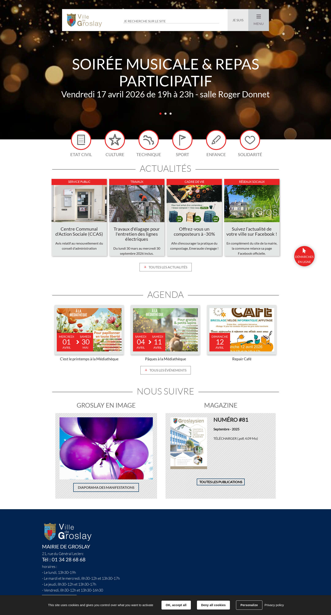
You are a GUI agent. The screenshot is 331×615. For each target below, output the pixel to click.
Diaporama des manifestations (106, 488)
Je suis (237, 20)
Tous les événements (167, 371)
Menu (259, 24)
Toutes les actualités (168, 268)
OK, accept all (176, 605)
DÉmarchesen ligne (304, 259)
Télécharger (235, 439)
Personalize (249, 605)
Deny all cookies (213, 605)
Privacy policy (274, 605)
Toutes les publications (220, 483)
